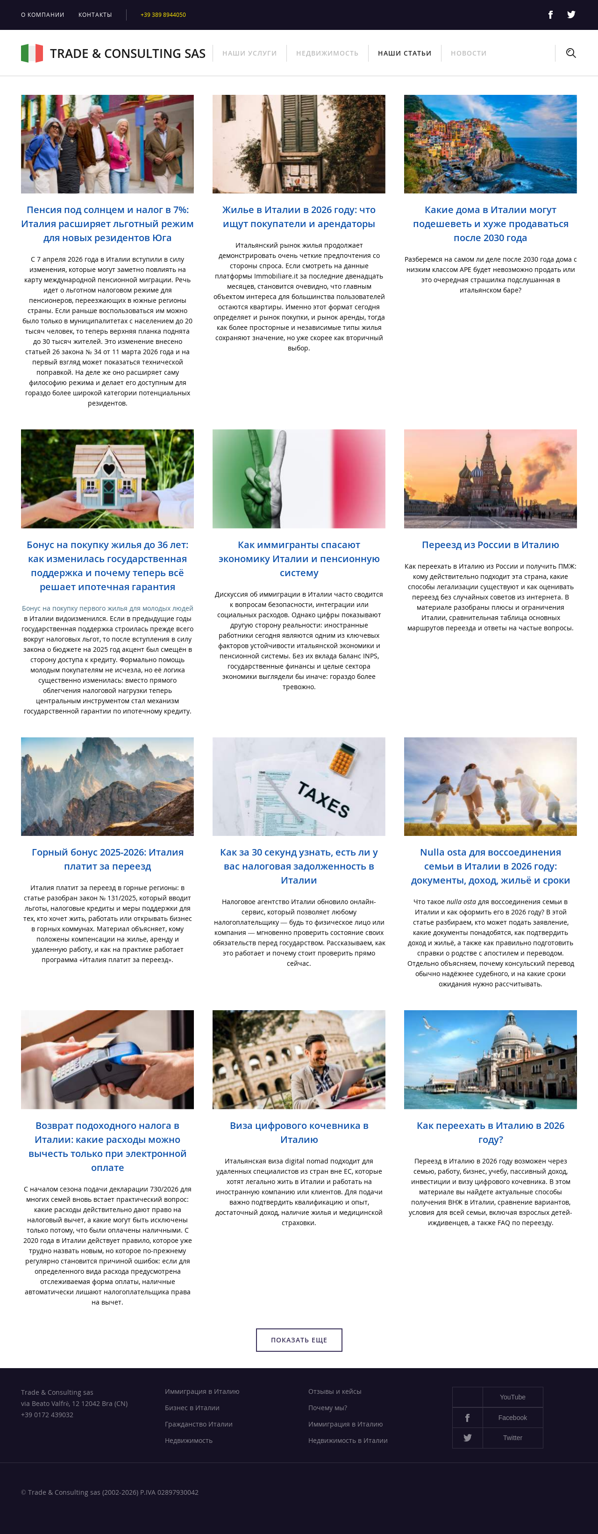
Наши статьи (405, 53)
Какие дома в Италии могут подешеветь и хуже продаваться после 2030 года (491, 223)
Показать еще (299, 1339)
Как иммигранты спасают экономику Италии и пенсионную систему (299, 558)
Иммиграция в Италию (202, 1391)
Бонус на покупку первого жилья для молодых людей (107, 608)
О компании (42, 15)
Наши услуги (249, 53)
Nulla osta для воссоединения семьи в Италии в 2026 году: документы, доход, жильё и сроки (490, 866)
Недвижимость (327, 53)
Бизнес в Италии (192, 1407)
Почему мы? (327, 1407)
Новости (469, 53)
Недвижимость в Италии (348, 1440)
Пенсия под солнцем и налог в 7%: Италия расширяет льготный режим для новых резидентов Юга (107, 223)
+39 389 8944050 (163, 15)
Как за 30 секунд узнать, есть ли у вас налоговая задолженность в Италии (299, 866)
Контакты (95, 15)
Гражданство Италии (199, 1424)
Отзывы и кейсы (335, 1391)
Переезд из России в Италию (490, 544)
